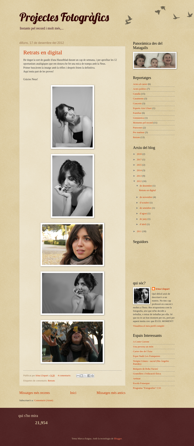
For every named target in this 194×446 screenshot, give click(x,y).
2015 (139, 165)
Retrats (51, 380)
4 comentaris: (65, 375)
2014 (139, 170)
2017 (139, 159)
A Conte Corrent (141, 341)
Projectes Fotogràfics (64, 17)
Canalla (136, 94)
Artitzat (136, 378)
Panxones (137, 127)
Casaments (138, 98)
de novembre (146, 197)
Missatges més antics (111, 393)
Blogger (118, 438)
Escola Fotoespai (141, 383)
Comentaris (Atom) (43, 400)
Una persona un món (143, 346)
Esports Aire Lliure (142, 108)
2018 (139, 154)
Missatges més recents (34, 393)
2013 (139, 176)
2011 (139, 231)
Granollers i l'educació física (147, 373)
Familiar (137, 113)
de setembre (146, 208)
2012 (139, 181)
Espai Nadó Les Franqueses (146, 356)
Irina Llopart (163, 289)
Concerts (137, 103)
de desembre (146, 185)
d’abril (143, 224)
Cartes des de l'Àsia (142, 351)
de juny (143, 219)
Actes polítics (139, 89)
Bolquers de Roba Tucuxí (145, 369)
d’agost (143, 213)
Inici (73, 393)
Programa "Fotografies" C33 (147, 388)
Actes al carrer (140, 84)
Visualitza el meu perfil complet (148, 326)
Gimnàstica (138, 118)
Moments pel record (143, 122)
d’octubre (145, 202)
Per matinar (138, 132)
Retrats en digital (42, 52)
